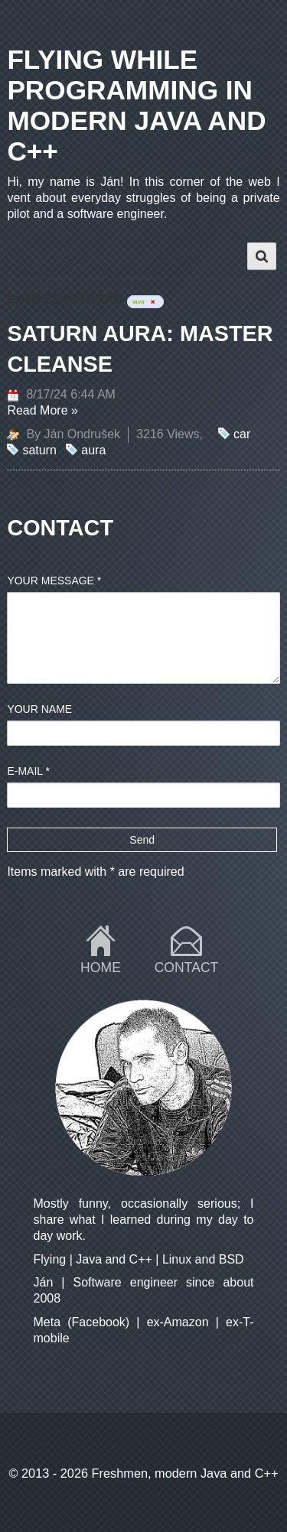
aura (93, 450)
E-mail (28, 771)
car (241, 434)
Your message (54, 580)
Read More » (42, 410)
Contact (187, 967)
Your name (39, 709)
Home (100, 967)
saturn (39, 450)
